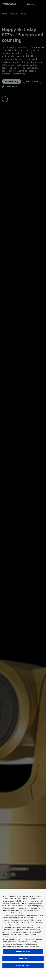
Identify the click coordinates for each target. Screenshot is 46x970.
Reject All (23, 958)
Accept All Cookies (23, 965)
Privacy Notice (29, 939)
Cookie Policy (14, 939)
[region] (23, 929)
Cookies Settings (23, 951)
